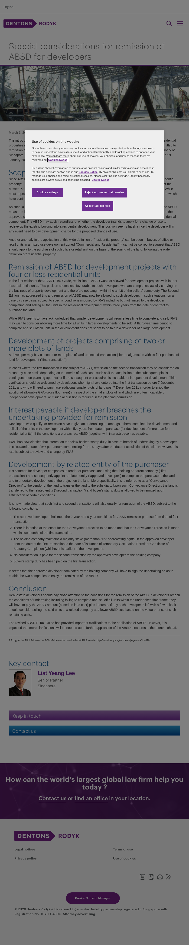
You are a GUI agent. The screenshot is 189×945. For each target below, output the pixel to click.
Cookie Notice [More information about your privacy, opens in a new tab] (100, 179)
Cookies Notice (57, 160)
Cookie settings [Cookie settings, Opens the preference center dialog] (47, 192)
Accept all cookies (98, 205)
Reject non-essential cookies (104, 192)
